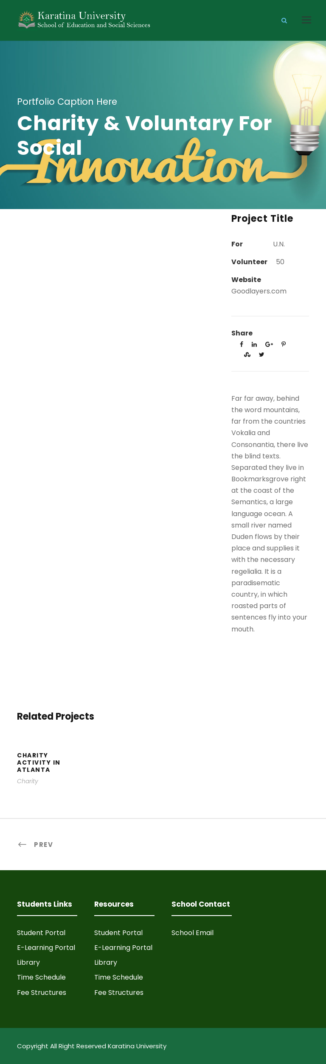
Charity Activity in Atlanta (39, 762)
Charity (27, 781)
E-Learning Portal (46, 947)
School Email (192, 933)
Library (28, 962)
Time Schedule (41, 977)
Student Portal (41, 933)
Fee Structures (41, 992)
